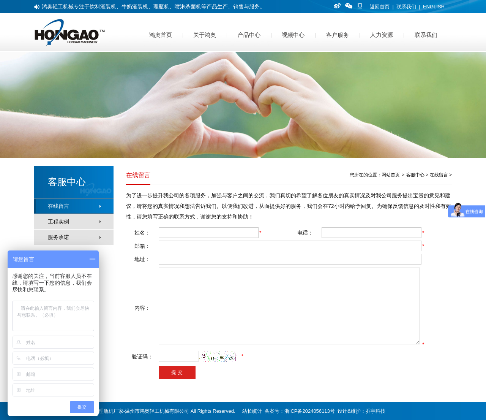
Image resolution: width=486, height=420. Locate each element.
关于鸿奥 (204, 35)
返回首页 (380, 7)
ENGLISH (434, 7)
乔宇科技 (375, 411)
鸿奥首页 (160, 35)
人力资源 (381, 35)
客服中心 (415, 175)
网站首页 (391, 175)
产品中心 (249, 35)
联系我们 (406, 7)
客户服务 (337, 35)
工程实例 (58, 222)
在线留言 (58, 206)
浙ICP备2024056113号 (309, 411)
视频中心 (293, 35)
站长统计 (252, 411)
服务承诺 (58, 237)
